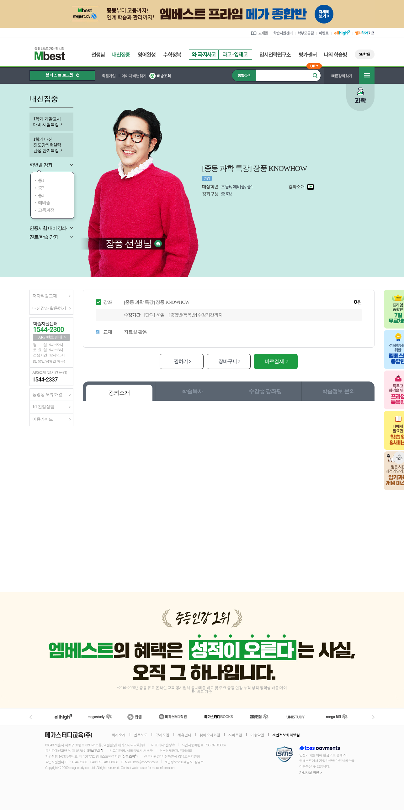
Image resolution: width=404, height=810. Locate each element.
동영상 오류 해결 (47, 394)
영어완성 (147, 54)
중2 (41, 188)
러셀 (134, 717)
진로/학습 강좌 (43, 236)
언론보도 (140, 735)
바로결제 (274, 361)
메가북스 (218, 717)
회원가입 (108, 76)
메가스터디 (100, 717)
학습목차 (192, 391)
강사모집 (162, 735)
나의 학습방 (335, 54)
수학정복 (172, 54)
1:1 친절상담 (43, 406)
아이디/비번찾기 (133, 76)
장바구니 (227, 361)
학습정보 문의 (338, 391)
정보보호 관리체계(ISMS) (284, 754)
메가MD (337, 717)
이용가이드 (42, 419)
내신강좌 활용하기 (49, 308)
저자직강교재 (44, 295)
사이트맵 (235, 735)
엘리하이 (63, 717)
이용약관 (257, 735)
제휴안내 (184, 735)
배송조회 (164, 76)
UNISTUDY (298, 717)
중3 (41, 195)
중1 (41, 180)
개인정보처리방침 (286, 735)
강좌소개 (119, 393)
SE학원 (364, 54)
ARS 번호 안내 (50, 337)
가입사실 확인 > (310, 772)
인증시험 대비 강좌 (48, 228)
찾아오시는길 (209, 735)
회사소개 (118, 735)
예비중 (44, 202)
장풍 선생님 (128, 243)
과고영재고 (235, 55)
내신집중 (121, 54)
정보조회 (94, 750)
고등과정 (46, 210)
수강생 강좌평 (265, 391)
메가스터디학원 (173, 717)
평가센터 (307, 54)
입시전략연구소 (275, 54)
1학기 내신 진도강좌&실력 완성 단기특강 (47, 145)
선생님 (98, 54)
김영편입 (259, 717)
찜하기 (181, 361)
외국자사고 (203, 55)
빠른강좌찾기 (341, 76)
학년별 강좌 (40, 164)
